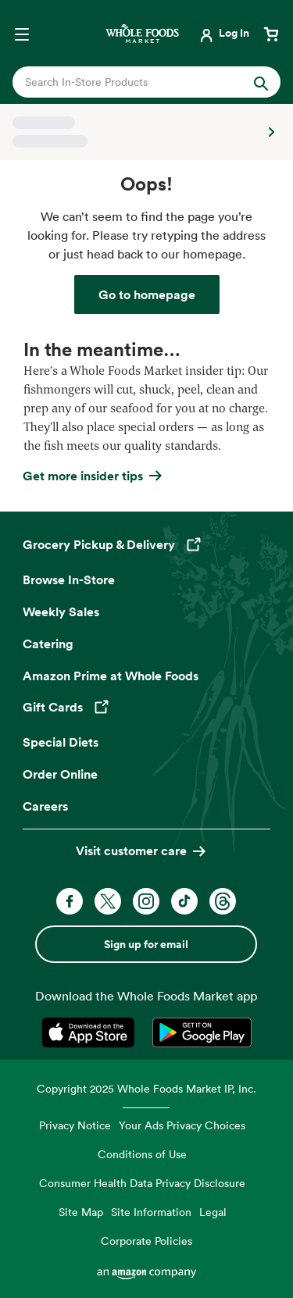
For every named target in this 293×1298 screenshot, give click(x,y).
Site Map (81, 1211)
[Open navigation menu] (22, 33)
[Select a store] (146, 132)
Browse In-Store (69, 579)
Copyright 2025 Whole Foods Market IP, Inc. (146, 1088)
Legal (213, 1211)
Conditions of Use (142, 1153)
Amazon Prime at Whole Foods (110, 675)
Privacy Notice (75, 1125)
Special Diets (60, 742)
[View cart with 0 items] (271, 33)
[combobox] (134, 82)
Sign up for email (146, 944)
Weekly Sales (61, 611)
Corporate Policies (146, 1240)
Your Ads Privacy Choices (182, 1125)
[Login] (223, 32)
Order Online (60, 774)
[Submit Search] (261, 82)
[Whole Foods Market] (142, 33)
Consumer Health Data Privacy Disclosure (142, 1182)
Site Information (151, 1211)
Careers (45, 806)
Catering (48, 643)
